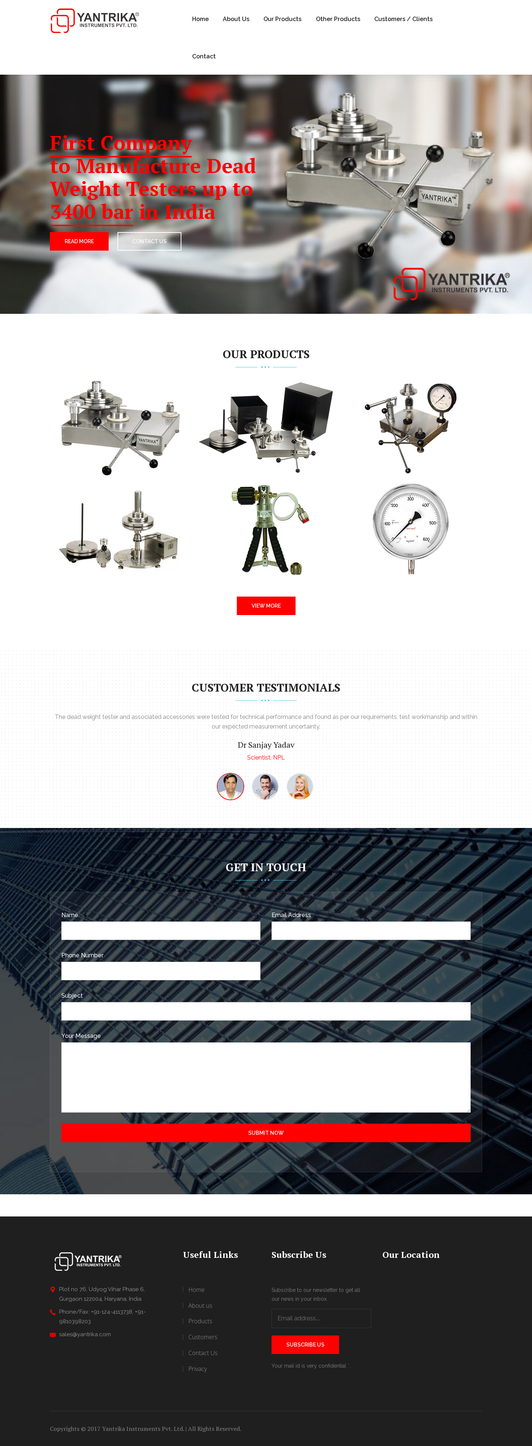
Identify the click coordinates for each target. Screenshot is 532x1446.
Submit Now (266, 1133)
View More (266, 606)
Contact (204, 56)
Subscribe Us (305, 1345)
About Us (236, 19)
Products (200, 1321)
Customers (202, 1337)
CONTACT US (149, 241)
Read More (79, 241)
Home (200, 19)
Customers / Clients (403, 19)
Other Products (338, 19)
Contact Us (203, 1353)
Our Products (282, 19)
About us (200, 1305)
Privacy (197, 1369)
